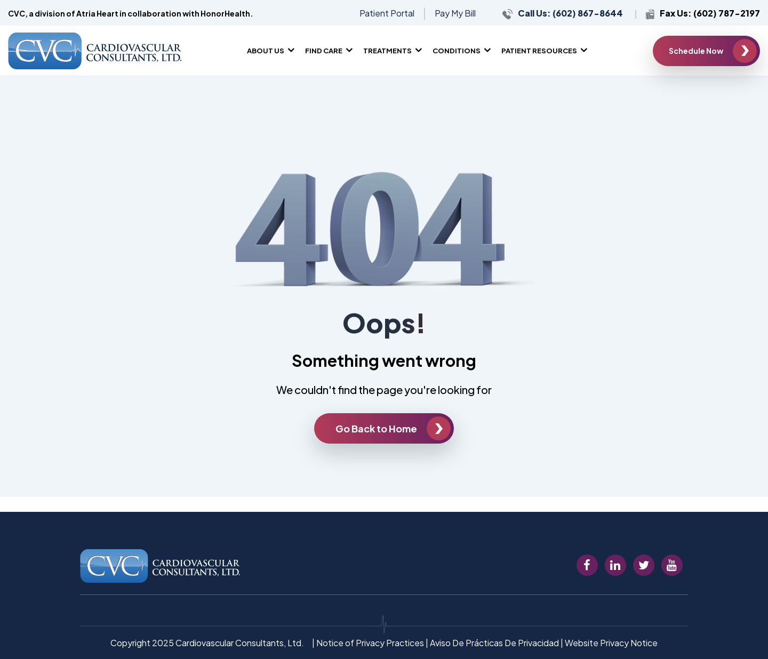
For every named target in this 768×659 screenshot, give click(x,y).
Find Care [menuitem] (323, 50)
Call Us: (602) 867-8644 (571, 13)
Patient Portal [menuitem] (386, 13)
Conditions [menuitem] (457, 50)
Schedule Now (696, 50)
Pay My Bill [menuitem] (455, 13)
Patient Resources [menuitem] (539, 50)
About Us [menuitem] (265, 50)
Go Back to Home (376, 428)
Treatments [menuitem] (387, 50)
